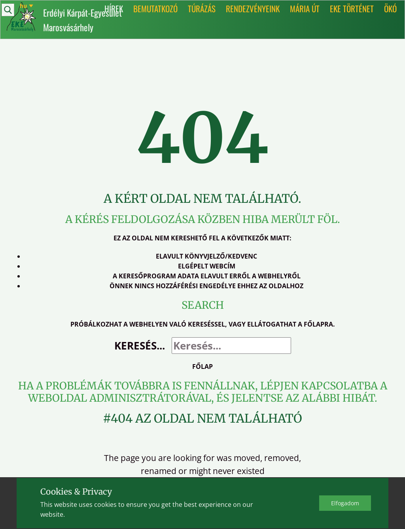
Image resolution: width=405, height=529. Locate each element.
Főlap (202, 366)
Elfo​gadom (345, 503)
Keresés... (139, 345)
